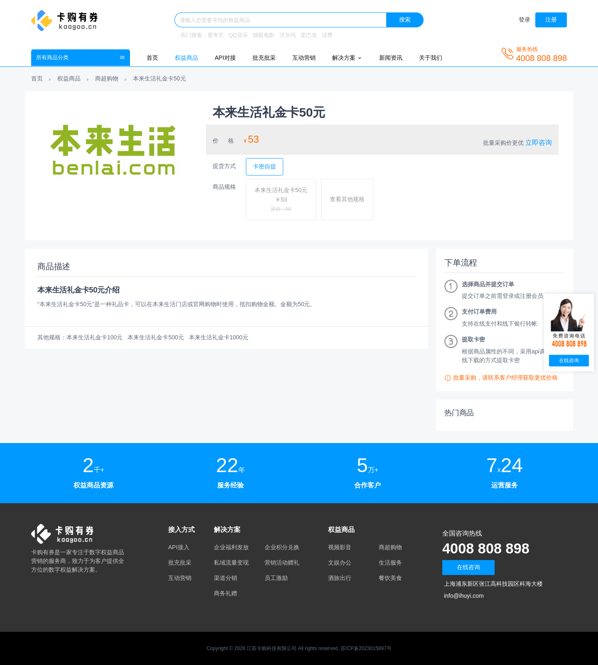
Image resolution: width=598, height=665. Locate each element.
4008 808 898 (488, 548)
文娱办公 (339, 562)
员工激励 (276, 578)
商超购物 (106, 78)
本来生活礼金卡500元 (155, 337)
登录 (524, 19)
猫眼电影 (263, 35)
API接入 (178, 547)
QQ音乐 (238, 35)
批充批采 (264, 57)
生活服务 (390, 562)
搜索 (405, 19)
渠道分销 (225, 578)
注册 (551, 19)
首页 (152, 57)
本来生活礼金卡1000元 (218, 337)
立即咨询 (538, 142)
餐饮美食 (390, 578)
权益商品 (186, 57)
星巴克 (309, 35)
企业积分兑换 (282, 547)
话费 (327, 35)
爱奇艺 (216, 35)
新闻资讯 (390, 57)
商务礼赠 (225, 593)
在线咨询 (468, 567)
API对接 (225, 57)
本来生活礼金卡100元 (94, 337)
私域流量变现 (231, 562)
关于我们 (430, 57)
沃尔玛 (287, 35)
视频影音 (339, 547)
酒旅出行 (339, 578)
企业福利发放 (231, 547)
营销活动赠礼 (282, 562)
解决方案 (347, 57)
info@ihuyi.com (464, 595)
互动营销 (304, 57)
